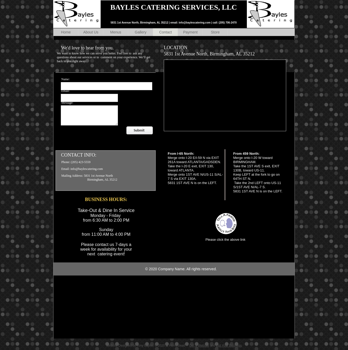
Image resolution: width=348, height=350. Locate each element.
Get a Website (199, 345)
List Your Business (229, 345)
